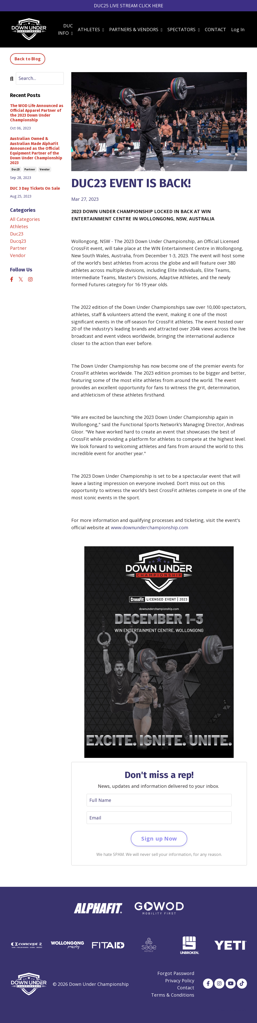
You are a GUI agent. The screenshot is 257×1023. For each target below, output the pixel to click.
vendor (45, 169)
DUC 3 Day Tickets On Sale (35, 188)
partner (29, 169)
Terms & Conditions (172, 995)
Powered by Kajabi (232, 1010)
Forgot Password (175, 973)
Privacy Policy (179, 981)
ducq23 (18, 241)
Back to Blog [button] (28, 59)
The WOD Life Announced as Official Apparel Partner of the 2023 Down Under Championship (36, 113)
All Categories (25, 219)
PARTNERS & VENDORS (136, 29)
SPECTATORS (183, 29)
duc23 (16, 169)
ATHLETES (91, 29)
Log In (237, 29)
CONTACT (215, 29)
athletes (19, 226)
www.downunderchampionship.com (149, 527)
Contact (185, 988)
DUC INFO (65, 29)
